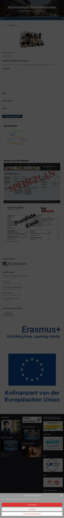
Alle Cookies (31, 504)
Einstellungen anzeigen (31, 514)
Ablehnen (32, 509)
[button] (61, 495)
